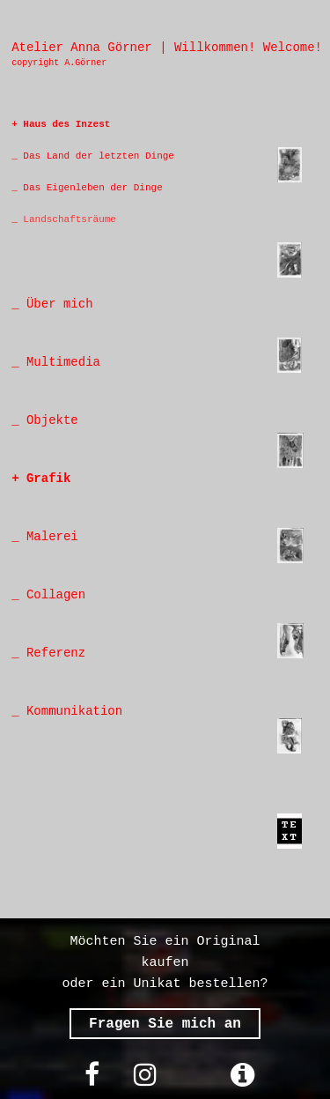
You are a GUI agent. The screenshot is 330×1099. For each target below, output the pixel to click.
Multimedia (59, 362)
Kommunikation (71, 711)
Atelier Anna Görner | (88, 48)
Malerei (52, 537)
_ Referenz (48, 653)
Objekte (52, 420)
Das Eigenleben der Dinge (90, 187)
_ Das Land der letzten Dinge (92, 156)
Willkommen (211, 48)
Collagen (55, 595)
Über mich (56, 304)
